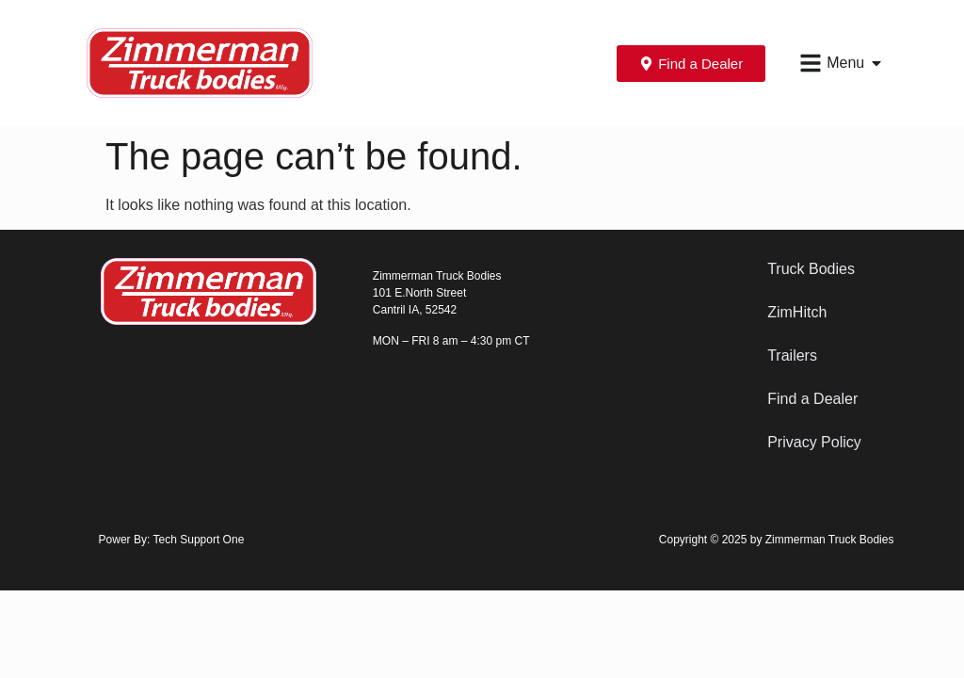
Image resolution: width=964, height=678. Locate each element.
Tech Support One (199, 539)
